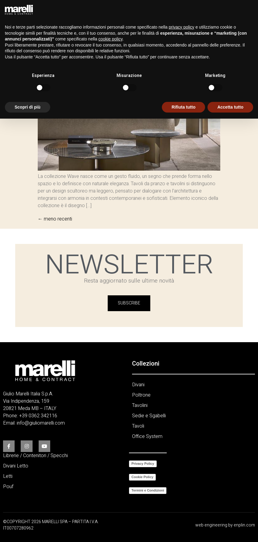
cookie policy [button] (110, 38)
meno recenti (55, 219)
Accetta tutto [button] (230, 107)
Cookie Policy (142, 477)
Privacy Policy (142, 463)
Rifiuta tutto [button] (184, 107)
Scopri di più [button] (27, 107)
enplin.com (244, 525)
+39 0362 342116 (38, 415)
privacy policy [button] (181, 27)
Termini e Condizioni (147, 490)
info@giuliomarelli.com (41, 423)
